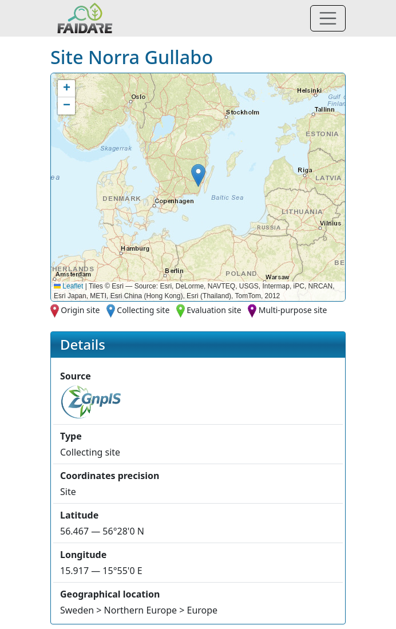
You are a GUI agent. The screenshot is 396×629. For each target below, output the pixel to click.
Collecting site (143, 309)
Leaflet (68, 286)
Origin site (80, 309)
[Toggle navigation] (328, 18)
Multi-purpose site (293, 309)
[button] (198, 175)
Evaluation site (214, 309)
